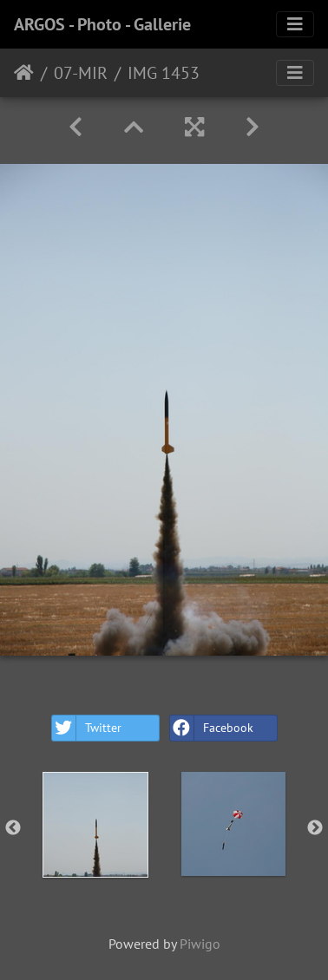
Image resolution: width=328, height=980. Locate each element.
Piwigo (200, 943)
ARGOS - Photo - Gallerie (102, 24)
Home (24, 73)
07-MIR (81, 73)
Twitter (86, 728)
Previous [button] (13, 828)
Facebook (211, 728)
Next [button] (315, 828)
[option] (95, 825)
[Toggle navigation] (295, 24)
